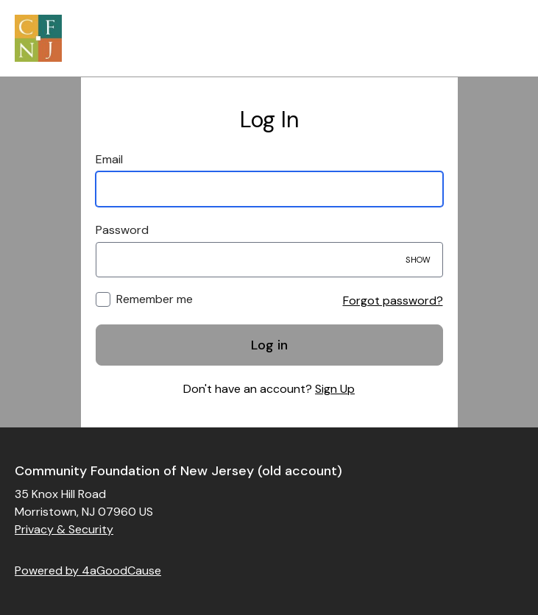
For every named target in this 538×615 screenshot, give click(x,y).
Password (122, 230)
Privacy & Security (64, 529)
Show (418, 260)
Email (109, 159)
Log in (269, 345)
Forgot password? (393, 300)
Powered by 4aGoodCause (88, 570)
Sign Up (335, 389)
